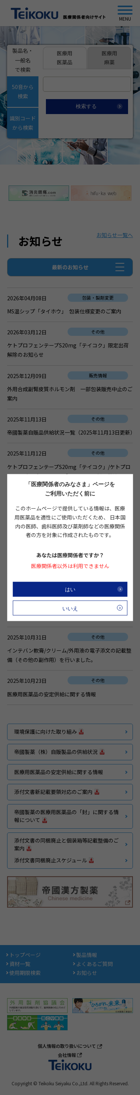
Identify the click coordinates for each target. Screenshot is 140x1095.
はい (70, 589)
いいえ (70, 608)
